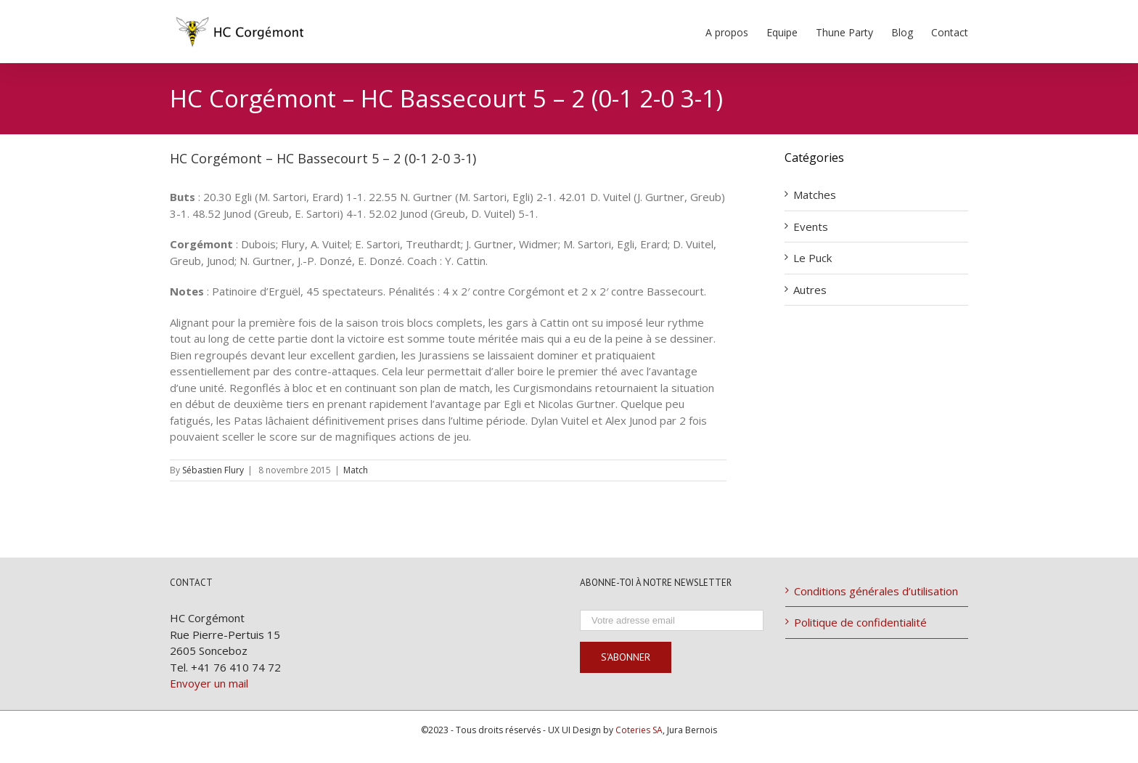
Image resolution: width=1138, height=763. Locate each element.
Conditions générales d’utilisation (876, 591)
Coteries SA (639, 730)
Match (355, 470)
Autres (810, 289)
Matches (814, 194)
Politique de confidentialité (860, 622)
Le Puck (812, 257)
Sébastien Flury (213, 470)
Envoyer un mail (209, 683)
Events (810, 226)
